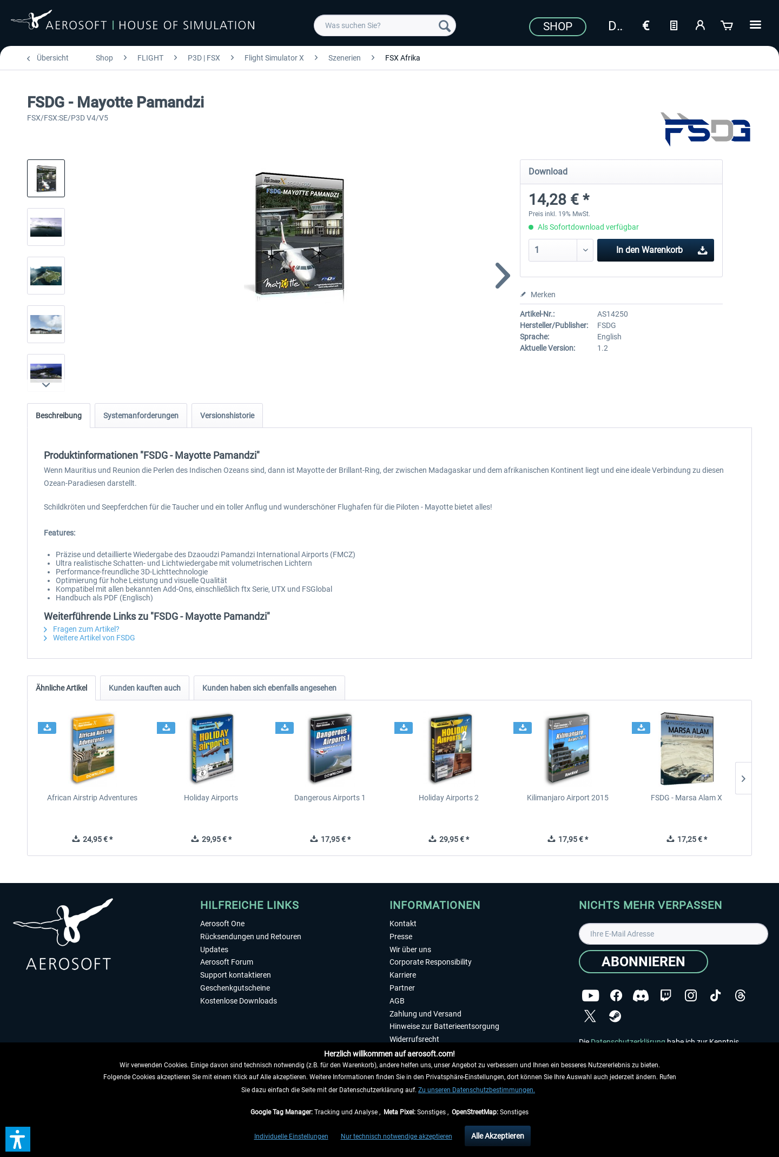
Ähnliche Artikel (61, 688)
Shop (557, 26)
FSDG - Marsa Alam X (686, 797)
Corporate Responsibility (431, 962)
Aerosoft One (222, 923)
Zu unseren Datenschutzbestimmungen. (476, 1090)
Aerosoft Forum (226, 962)
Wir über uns (410, 949)
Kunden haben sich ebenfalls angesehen (269, 688)
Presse (401, 936)
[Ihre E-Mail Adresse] (673, 934)
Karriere (403, 975)
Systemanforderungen (141, 415)
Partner (402, 988)
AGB (397, 1001)
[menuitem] (385, 25)
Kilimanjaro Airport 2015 (568, 797)
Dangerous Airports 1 (330, 797)
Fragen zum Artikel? (82, 629)
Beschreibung (59, 415)
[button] (17, 1139)
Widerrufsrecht (414, 1039)
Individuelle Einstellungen (291, 1136)
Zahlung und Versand (425, 1013)
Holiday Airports (211, 797)
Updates (214, 949)
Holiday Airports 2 (449, 797)
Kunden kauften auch (145, 688)
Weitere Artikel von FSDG (89, 637)
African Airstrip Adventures (92, 797)
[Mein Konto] (700, 24)
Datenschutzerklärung (628, 1042)
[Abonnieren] (643, 961)
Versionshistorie (227, 415)
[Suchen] (444, 25)
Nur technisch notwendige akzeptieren (396, 1136)
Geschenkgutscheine (235, 988)
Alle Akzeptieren (497, 1136)
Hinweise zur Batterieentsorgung (444, 1026)
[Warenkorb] (727, 24)
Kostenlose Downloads (238, 1001)
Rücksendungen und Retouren (250, 936)
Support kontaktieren (235, 975)
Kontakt (403, 923)
